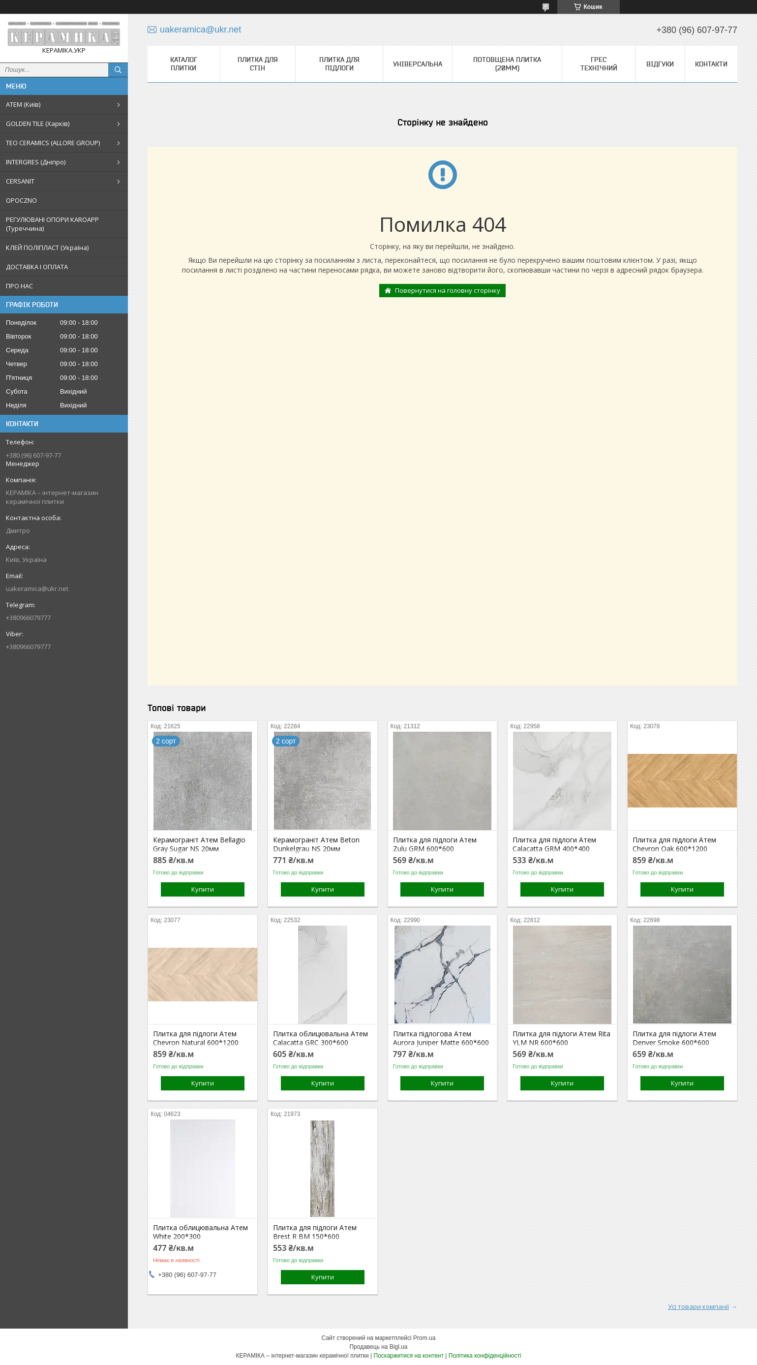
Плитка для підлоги (339, 64)
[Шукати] (118, 69)
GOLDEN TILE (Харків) (37, 123)
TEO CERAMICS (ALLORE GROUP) (53, 142)
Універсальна (417, 64)
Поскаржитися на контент (409, 1355)
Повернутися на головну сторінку (447, 290)
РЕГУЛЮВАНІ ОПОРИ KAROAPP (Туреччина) (52, 224)
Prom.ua (424, 1337)
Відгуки (660, 64)
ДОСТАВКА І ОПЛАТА (37, 266)
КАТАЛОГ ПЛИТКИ (183, 64)
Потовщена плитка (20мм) (507, 64)
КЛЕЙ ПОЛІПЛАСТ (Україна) (47, 247)
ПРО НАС (19, 285)
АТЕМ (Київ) (23, 104)
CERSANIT (20, 181)
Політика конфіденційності (485, 1355)
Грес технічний (598, 64)
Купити (202, 889)
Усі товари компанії (698, 1306)
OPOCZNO (21, 200)
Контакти (711, 64)
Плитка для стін (258, 64)
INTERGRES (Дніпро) (35, 161)
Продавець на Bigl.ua (378, 1346)
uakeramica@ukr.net (37, 588)
